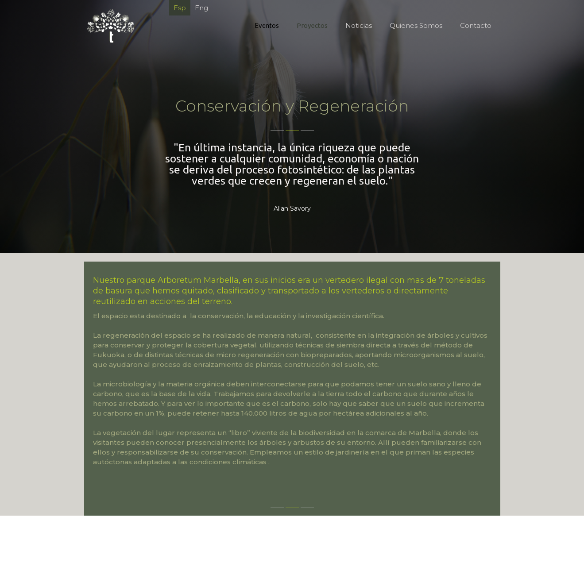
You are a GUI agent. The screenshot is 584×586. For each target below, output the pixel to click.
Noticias (358, 25)
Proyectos (311, 25)
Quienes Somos (415, 25)
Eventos (266, 25)
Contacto (475, 25)
